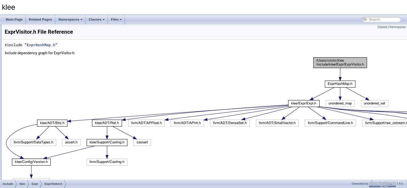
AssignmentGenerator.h (46, 67)
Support (31, 148)
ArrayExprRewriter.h (44, 50)
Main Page (14, 19)
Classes (97, 19)
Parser (34, 27)
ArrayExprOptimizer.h (45, 44)
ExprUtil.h (36, 119)
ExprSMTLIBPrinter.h (44, 113)
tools (20, 171)
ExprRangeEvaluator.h (45, 107)
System (31, 153)
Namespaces (70, 19)
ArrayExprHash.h (42, 38)
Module (31, 130)
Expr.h (34, 79)
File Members (22, 176)
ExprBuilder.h (39, 84)
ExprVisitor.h (38, 125)
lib (18, 165)
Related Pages (40, 19)
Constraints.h (39, 73)
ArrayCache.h (39, 33)
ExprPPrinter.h (40, 102)
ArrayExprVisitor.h (42, 56)
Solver (30, 136)
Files (116, 19)
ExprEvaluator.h (41, 90)
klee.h (30, 159)
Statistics (32, 142)
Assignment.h (39, 61)
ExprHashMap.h (41, 96)
